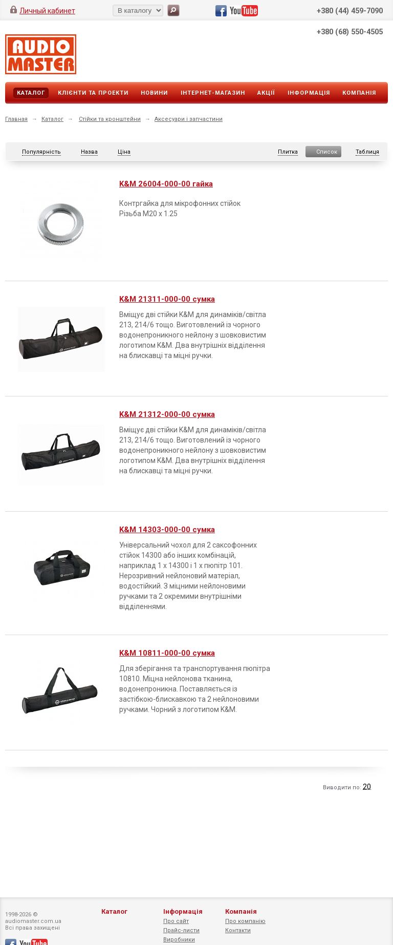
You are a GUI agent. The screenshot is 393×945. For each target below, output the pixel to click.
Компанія (359, 93)
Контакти (238, 930)
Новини (154, 93)
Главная (16, 119)
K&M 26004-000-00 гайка (166, 183)
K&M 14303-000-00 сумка (167, 529)
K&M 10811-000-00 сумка (167, 653)
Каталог (31, 93)
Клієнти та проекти (93, 93)
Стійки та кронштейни (110, 119)
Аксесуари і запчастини (189, 119)
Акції (266, 93)
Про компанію (245, 921)
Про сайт (176, 921)
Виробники (179, 939)
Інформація (309, 93)
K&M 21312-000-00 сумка (167, 414)
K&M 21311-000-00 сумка (167, 299)
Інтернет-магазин (213, 93)
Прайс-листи (181, 930)
